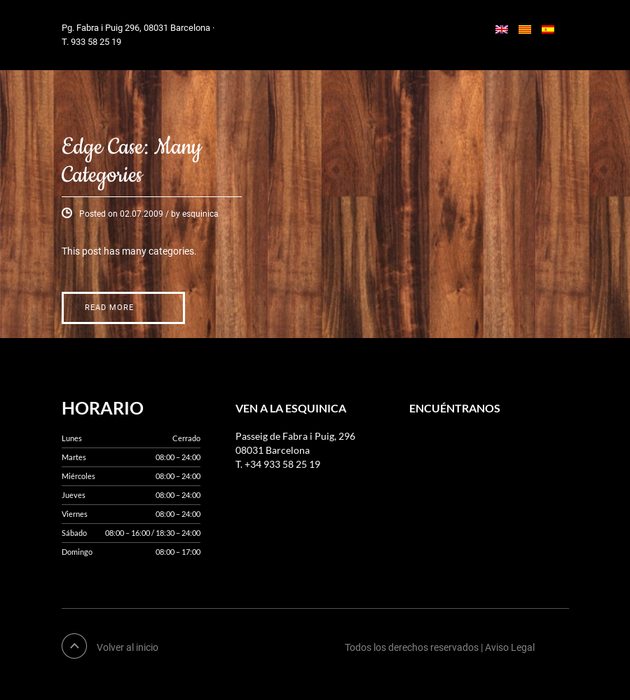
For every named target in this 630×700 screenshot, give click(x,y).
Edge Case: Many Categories (132, 161)
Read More (109, 307)
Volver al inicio (127, 647)
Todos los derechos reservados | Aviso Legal (440, 647)
